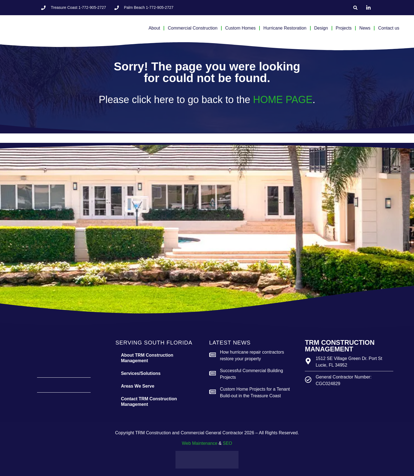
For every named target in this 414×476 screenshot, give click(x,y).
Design (321, 28)
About (154, 28)
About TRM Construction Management (147, 358)
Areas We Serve (137, 386)
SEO (227, 443)
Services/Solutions (141, 373)
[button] (355, 7)
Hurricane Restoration (284, 28)
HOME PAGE (282, 99)
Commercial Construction (193, 28)
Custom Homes (240, 28)
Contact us (388, 28)
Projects (344, 28)
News (364, 28)
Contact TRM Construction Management (149, 401)
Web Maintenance (200, 443)
